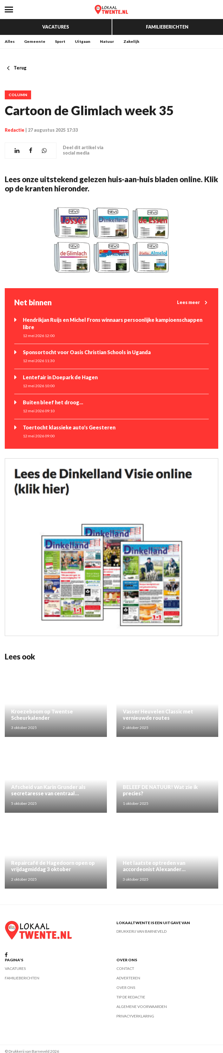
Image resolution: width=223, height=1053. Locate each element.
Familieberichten (167, 27)
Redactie (14, 130)
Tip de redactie (130, 997)
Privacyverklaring (135, 1016)
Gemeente (34, 41)
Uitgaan (82, 41)
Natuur (107, 41)
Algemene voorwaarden (141, 1006)
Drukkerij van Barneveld (141, 931)
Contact (125, 968)
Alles (10, 41)
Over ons (125, 987)
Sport (60, 41)
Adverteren (128, 978)
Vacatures (55, 27)
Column (18, 95)
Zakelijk (131, 41)
